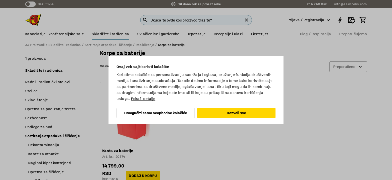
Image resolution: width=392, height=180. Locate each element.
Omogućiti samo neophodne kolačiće (155, 112)
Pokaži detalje (143, 98)
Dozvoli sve (236, 112)
